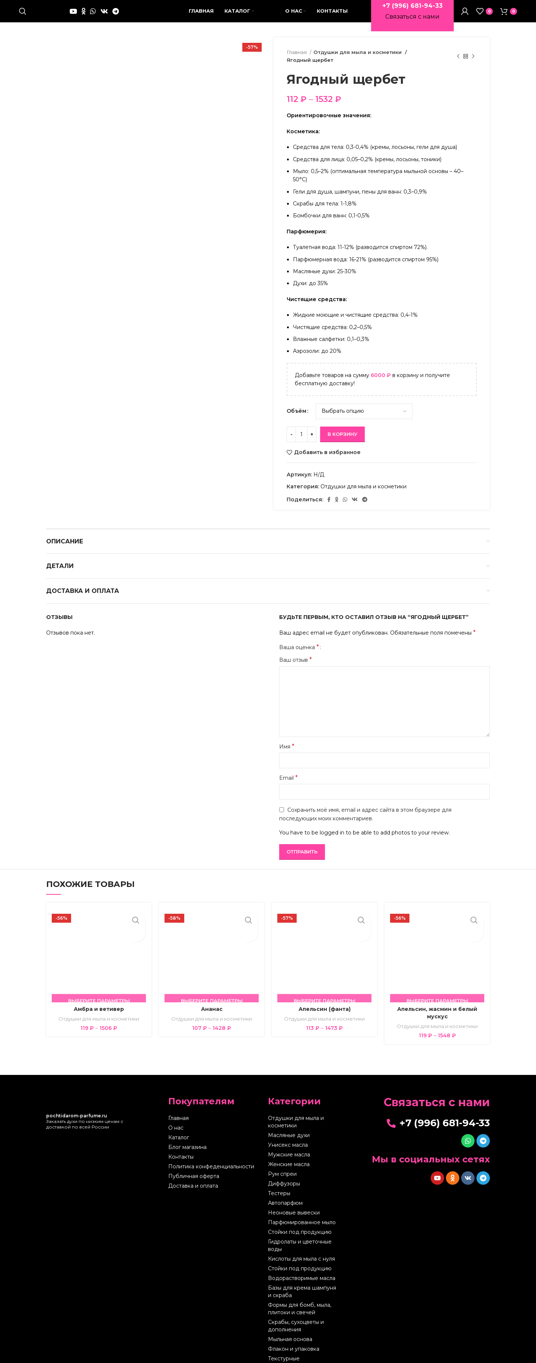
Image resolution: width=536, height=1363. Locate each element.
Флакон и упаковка (293, 1341)
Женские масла (289, 1156)
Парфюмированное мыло (302, 1214)
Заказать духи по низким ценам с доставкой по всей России (84, 1113)
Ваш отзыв (295, 651)
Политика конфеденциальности (211, 1158)
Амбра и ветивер (99, 1001)
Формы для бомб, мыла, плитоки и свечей (299, 1301)
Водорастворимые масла (301, 1270)
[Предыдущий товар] (458, 52)
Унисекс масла (288, 1137)
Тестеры (279, 1185)
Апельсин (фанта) (325, 1001)
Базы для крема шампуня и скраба (302, 1284)
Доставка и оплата (193, 1178)
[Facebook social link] (329, 491)
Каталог (178, 1129)
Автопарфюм (285, 1195)
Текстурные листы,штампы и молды (299, 1354)
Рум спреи (282, 1166)
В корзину (342, 426)
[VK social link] (104, 11)
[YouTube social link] (73, 11)
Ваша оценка (299, 639)
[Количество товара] (301, 426)
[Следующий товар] (473, 52)
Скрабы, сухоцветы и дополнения (296, 1318)
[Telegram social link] (115, 11)
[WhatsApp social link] (93, 11)
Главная (297, 52)
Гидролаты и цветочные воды (300, 1237)
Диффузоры (284, 1175)
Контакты (181, 1149)
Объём (296, 403)
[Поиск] (22, 11)
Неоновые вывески (294, 1204)
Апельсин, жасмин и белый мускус (437, 1005)
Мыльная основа (290, 1331)
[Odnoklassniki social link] (83, 11)
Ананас (212, 1001)
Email (288, 769)
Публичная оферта (193, 1168)
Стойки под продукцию (300, 1224)
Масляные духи (289, 1127)
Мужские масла (289, 1146)
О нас (176, 1120)
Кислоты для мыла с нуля (301, 1251)
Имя (286, 738)
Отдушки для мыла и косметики (354, 52)
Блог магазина (187, 1139)
